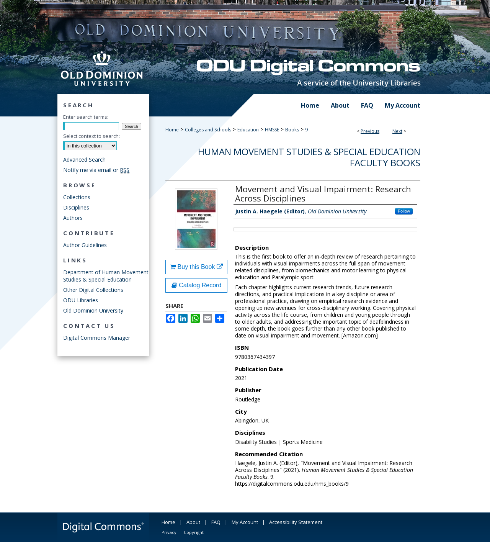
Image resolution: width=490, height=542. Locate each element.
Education (248, 129)
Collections (76, 197)
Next (397, 131)
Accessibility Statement (295, 522)
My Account (245, 522)
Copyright (194, 532)
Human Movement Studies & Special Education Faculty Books (309, 157)
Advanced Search (84, 159)
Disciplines (76, 207)
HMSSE (272, 129)
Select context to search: (91, 136)
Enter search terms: (85, 116)
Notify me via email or (96, 170)
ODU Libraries (80, 300)
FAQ (215, 522)
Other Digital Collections (93, 289)
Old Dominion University (93, 310)
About (193, 522)
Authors (73, 217)
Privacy (169, 532)
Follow (404, 211)
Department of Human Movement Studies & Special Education (106, 276)
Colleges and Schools (208, 129)
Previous (370, 131)
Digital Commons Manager (96, 337)
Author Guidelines (85, 245)
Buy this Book (196, 267)
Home (172, 129)
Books (292, 129)
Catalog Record (197, 285)
